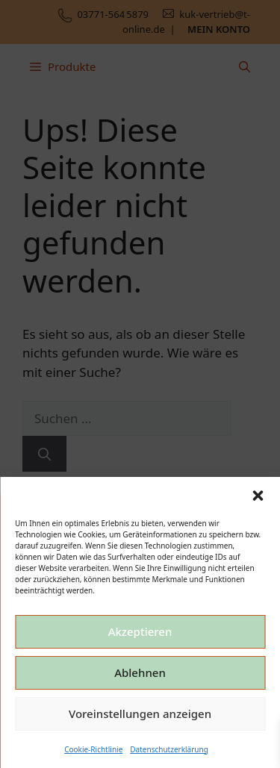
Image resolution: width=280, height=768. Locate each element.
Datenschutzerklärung (169, 749)
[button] (257, 495)
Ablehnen (140, 672)
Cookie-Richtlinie (93, 749)
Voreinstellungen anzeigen (140, 713)
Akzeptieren (140, 631)
